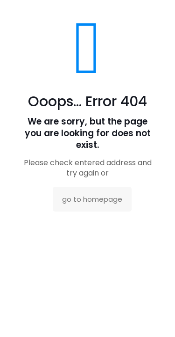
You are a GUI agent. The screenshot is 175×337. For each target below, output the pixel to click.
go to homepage (92, 199)
